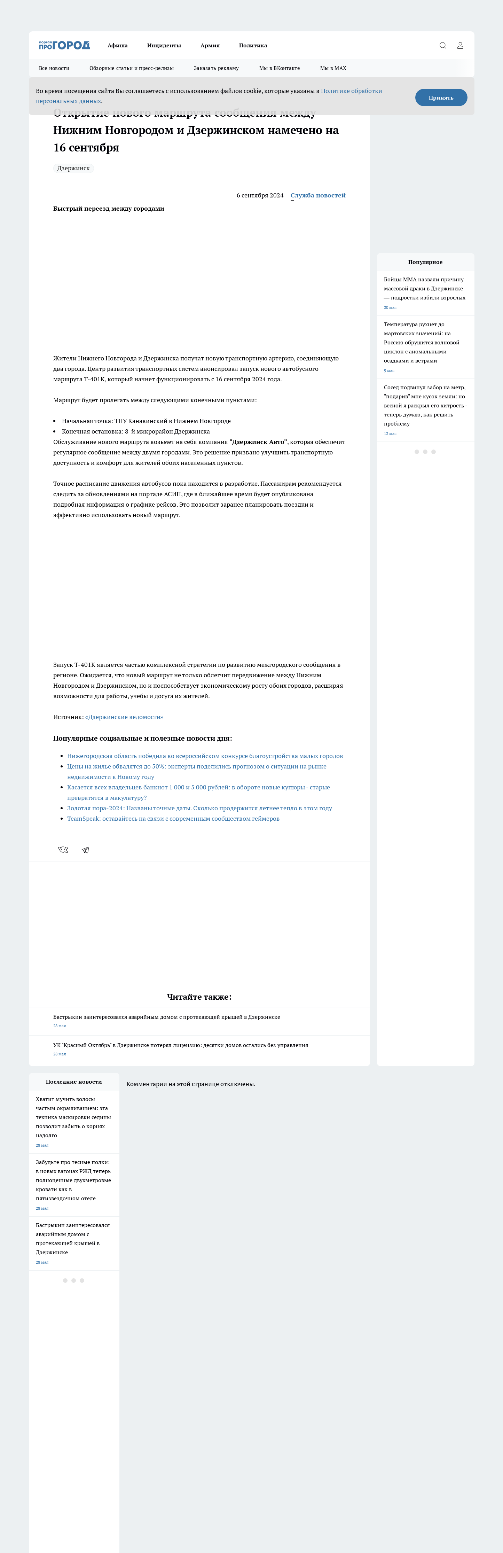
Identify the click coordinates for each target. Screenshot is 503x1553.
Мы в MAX (333, 68)
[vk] (64, 849)
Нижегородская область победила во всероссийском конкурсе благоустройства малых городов (205, 756)
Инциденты (164, 45)
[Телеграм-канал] (368, 1346)
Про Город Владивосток (111, 1359)
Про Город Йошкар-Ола (52, 1344)
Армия (210, 45)
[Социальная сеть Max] (385, 1346)
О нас (210, 1385)
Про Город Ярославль (169, 1335)
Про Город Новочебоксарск (115, 1335)
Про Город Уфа (222, 1344)
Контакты (38, 1394)
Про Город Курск (104, 1344)
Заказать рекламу (216, 68)
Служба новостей (318, 195)
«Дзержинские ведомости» (124, 717)
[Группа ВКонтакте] (333, 1346)
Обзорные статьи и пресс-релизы (131, 68)
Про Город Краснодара (170, 1359)
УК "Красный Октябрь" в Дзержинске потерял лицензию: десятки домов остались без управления (199, 1050)
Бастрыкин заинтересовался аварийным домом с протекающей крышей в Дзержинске (199, 1021)
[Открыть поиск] (443, 45)
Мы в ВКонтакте (279, 68)
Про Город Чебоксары (50, 1335)
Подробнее (212, 1492)
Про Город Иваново (287, 1335)
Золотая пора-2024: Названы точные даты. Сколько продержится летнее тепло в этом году (199, 808)
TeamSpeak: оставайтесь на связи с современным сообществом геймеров (173, 818)
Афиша (118, 45)
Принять (441, 97)
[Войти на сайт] (460, 45)
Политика (253, 45)
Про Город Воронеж (227, 1335)
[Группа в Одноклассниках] (351, 1346)
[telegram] (88, 849)
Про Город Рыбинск (167, 1344)
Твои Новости (42, 1359)
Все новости (54, 68)
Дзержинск (73, 168)
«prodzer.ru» (75, 1411)
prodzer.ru (139, 1455)
